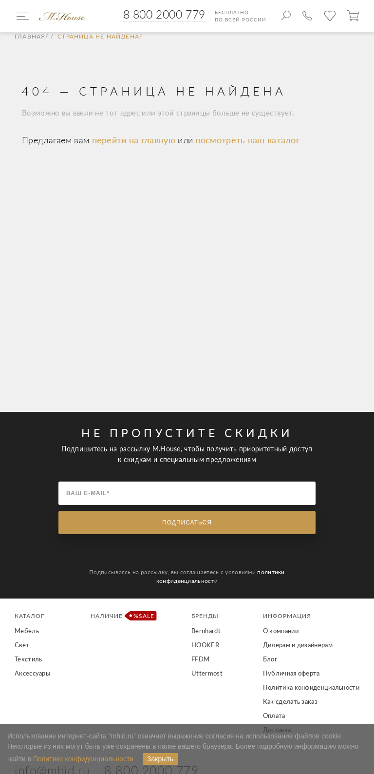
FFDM (200, 659)
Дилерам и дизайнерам (298, 645)
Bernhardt (206, 631)
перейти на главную (135, 140)
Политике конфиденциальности (83, 759)
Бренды (205, 615)
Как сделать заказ (290, 701)
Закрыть (160, 759)
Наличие (121, 615)
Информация (287, 615)
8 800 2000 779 (164, 14)
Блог (270, 659)
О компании (281, 631)
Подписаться (187, 522)
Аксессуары (32, 673)
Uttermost (207, 673)
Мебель (27, 631)
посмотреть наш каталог (247, 140)
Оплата (274, 715)
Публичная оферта (291, 673)
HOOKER (205, 645)
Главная (30, 36)
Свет (22, 645)
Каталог (29, 615)
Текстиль (28, 659)
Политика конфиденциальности (311, 687)
